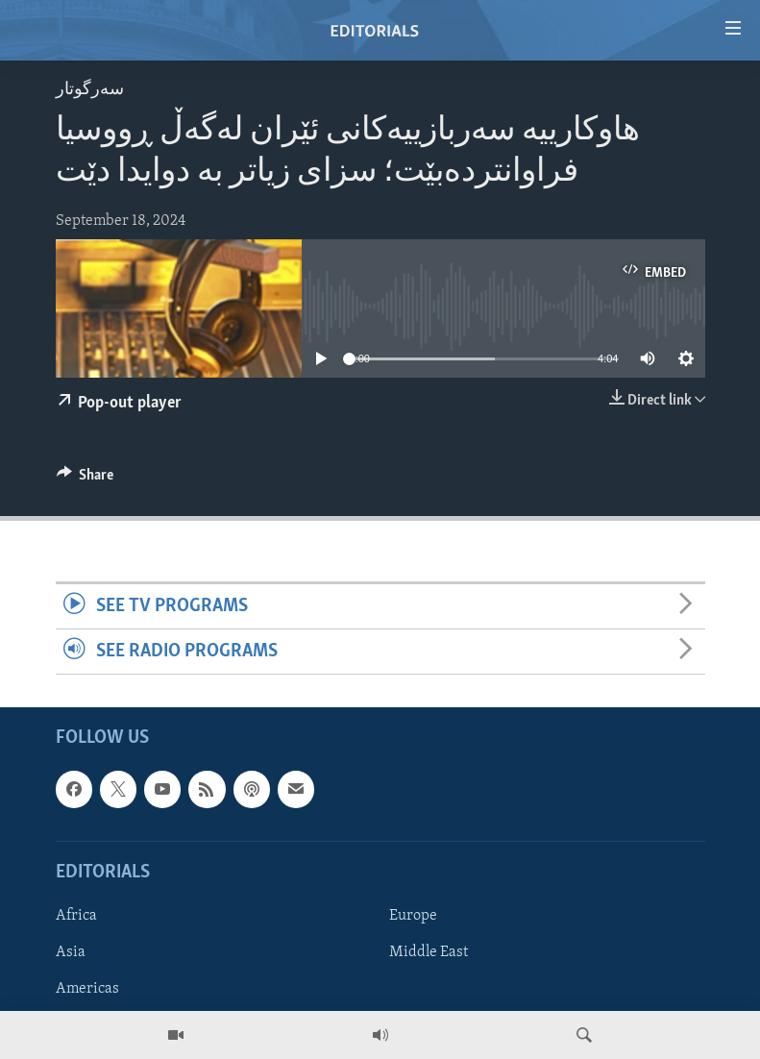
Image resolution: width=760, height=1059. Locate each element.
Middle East (428, 952)
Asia (71, 952)
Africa (76, 916)
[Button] (85, 479)
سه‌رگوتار (90, 90)
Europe (413, 916)
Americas (87, 989)
